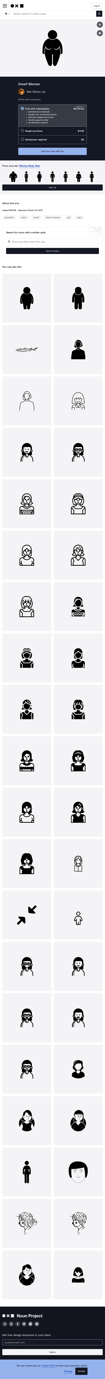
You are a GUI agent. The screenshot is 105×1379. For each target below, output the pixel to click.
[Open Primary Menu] (5, 6)
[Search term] (54, 14)
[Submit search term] (99, 14)
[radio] (52, 115)
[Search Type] (7, 14)
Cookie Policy (48, 1365)
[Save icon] (100, 25)
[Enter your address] (52, 1342)
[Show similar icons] (100, 33)
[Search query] (52, 241)
